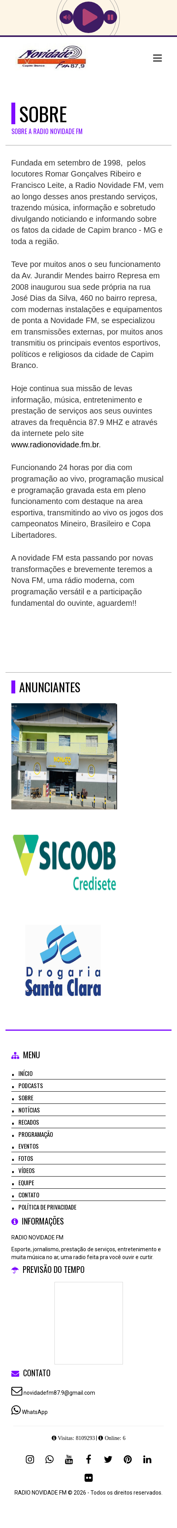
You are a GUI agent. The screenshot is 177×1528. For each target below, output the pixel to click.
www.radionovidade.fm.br (55, 444)
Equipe (26, 1182)
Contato (28, 1194)
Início (25, 1073)
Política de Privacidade (47, 1207)
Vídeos (26, 1170)
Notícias (29, 1109)
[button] (157, 58)
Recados (28, 1122)
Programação (35, 1134)
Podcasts (30, 1085)
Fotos (25, 1158)
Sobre (25, 1097)
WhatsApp (35, 1412)
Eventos (28, 1146)
